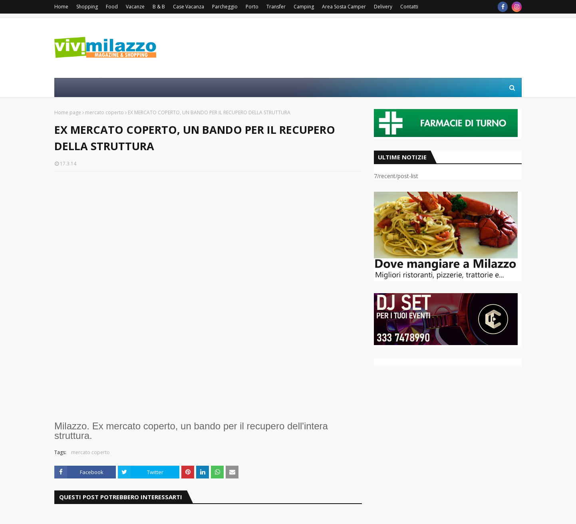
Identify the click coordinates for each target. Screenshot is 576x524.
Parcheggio (225, 6)
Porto (252, 6)
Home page (67, 112)
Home (61, 6)
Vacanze (135, 6)
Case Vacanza (188, 6)
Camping (304, 6)
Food (112, 6)
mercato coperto (104, 112)
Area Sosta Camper (344, 6)
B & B (159, 6)
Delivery (383, 6)
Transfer (276, 6)
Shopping (87, 6)
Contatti (409, 6)
